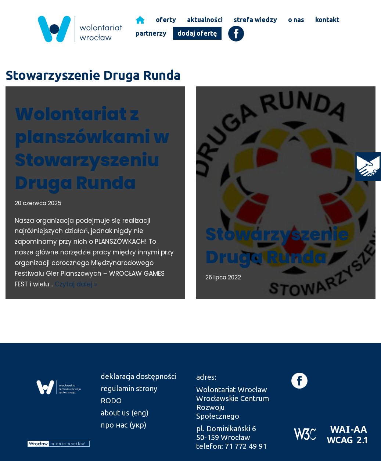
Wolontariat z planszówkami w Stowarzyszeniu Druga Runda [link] (92, 148)
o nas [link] (296, 19)
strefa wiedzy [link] (255, 19)
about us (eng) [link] (125, 412)
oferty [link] (166, 19)
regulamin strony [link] (129, 388)
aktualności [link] (205, 19)
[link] (368, 166)
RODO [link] (111, 400)
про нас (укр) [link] (124, 425)
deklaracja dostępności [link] (138, 376)
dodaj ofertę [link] (197, 33)
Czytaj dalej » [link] (76, 284)
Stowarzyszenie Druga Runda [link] (277, 245)
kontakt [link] (327, 19)
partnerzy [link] (151, 33)
